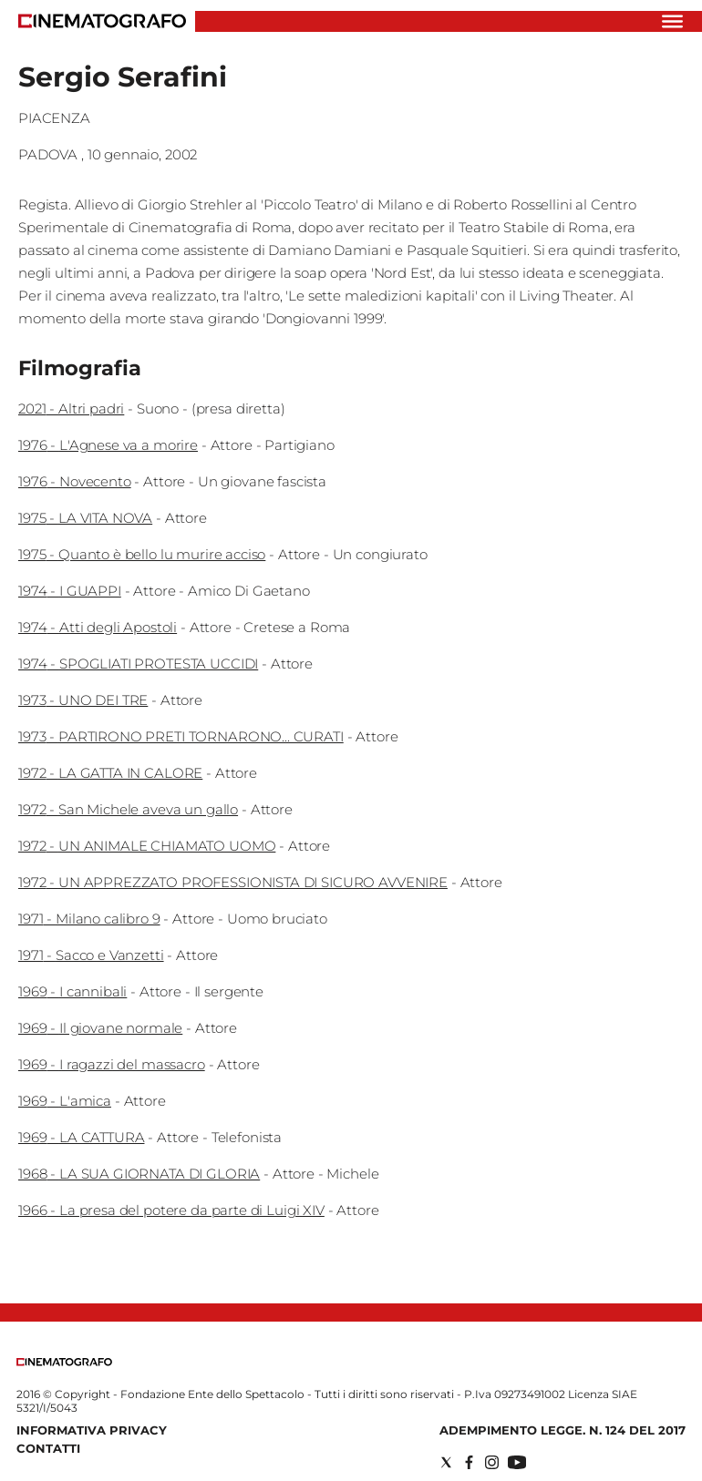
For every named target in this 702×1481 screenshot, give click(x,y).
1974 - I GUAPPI (69, 590)
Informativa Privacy (91, 1430)
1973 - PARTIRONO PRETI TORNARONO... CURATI (181, 736)
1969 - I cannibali (72, 991)
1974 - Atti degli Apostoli (97, 627)
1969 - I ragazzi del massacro (111, 1064)
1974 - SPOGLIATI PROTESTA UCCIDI (138, 663)
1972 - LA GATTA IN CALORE (110, 772)
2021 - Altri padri (71, 408)
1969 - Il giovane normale (100, 1028)
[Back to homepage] (64, 1362)
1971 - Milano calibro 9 (89, 918)
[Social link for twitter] (446, 1462)
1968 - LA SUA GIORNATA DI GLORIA (139, 1173)
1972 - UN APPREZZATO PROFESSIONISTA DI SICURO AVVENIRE (233, 882)
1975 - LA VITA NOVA (85, 517)
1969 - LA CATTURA (81, 1137)
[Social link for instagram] (492, 1462)
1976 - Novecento (74, 481)
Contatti (48, 1448)
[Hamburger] (672, 21)
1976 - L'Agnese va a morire (108, 445)
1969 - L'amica (64, 1100)
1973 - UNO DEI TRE (83, 700)
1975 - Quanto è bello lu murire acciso (141, 554)
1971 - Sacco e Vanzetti (91, 955)
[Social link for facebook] (469, 1462)
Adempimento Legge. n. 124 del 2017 (562, 1430)
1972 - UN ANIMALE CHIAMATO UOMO (146, 845)
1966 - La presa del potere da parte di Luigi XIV (171, 1210)
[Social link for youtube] (517, 1462)
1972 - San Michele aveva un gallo (128, 809)
